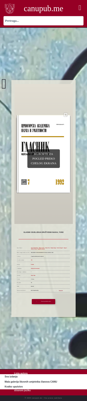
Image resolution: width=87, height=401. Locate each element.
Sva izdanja (11, 376)
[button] (80, 8)
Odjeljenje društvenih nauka (35, 268)
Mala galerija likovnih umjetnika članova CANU (31, 381)
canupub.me (43, 8)
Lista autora (21, 373)
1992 (31, 260)
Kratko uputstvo (14, 386)
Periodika (32, 264)
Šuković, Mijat (33, 275)
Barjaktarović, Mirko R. (41, 249)
